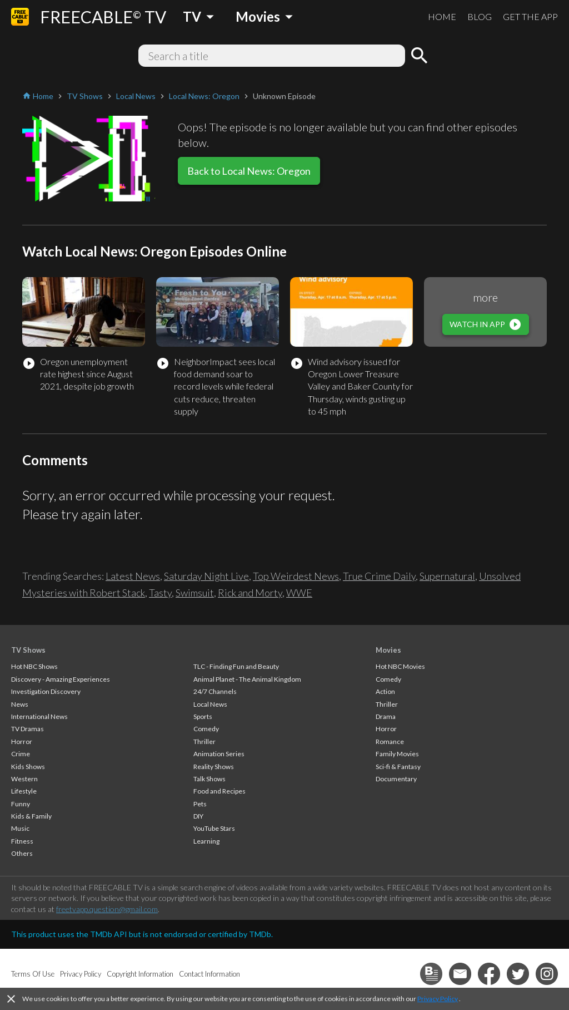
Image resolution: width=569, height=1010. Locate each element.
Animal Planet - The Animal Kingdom (247, 679)
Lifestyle (24, 791)
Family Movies (397, 754)
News (19, 704)
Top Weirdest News (296, 576)
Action (385, 691)
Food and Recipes (219, 791)
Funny (20, 804)
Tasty (160, 593)
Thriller (204, 741)
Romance (390, 741)
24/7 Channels (215, 691)
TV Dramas (27, 729)
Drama (386, 716)
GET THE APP (530, 16)
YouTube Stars (214, 828)
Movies (388, 650)
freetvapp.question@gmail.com (107, 909)
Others (22, 853)
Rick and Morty (250, 593)
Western (24, 779)
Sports (202, 716)
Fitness (22, 841)
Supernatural (447, 576)
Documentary (396, 779)
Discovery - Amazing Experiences (60, 679)
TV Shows (28, 650)
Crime (20, 754)
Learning (206, 841)
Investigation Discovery (46, 691)
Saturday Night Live (206, 576)
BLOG (479, 16)
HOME (442, 16)
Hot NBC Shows (34, 666)
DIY (198, 816)
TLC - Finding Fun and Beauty (236, 666)
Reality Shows (213, 766)
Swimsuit (195, 593)
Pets (200, 804)
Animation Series (218, 754)
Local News (210, 704)
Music (20, 828)
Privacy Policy (437, 998)
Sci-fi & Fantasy (398, 766)
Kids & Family (31, 816)
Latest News (133, 576)
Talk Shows (209, 779)
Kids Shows (28, 766)
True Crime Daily (379, 576)
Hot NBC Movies (400, 666)
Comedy (206, 729)
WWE (299, 593)
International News (39, 716)
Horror (21, 741)
